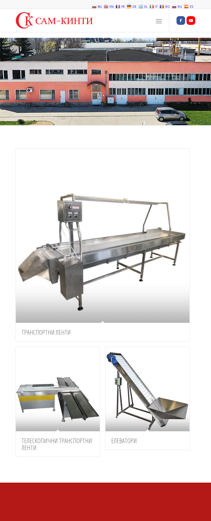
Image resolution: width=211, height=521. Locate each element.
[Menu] (159, 20)
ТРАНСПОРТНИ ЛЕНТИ (46, 332)
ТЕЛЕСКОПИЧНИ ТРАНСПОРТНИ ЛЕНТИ (57, 444)
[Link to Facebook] (181, 20)
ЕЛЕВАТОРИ (124, 440)
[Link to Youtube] (191, 20)
